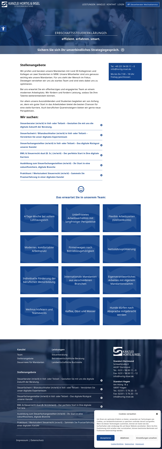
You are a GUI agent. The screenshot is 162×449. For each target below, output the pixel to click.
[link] (3, 28)
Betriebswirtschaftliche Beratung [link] (68, 358)
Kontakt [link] (111, 4)
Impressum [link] (139, 444)
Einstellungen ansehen (146, 438)
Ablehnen (124, 438)
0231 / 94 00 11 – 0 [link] (127, 370)
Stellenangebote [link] (25, 358)
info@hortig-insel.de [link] (121, 69)
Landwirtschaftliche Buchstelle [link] (67, 362)
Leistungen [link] (88, 4)
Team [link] (20, 354)
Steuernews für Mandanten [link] (30, 362)
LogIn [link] (121, 4)
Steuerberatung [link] (59, 354)
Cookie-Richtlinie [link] (117, 444)
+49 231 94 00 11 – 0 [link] (125, 66)
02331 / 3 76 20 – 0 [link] (127, 390)
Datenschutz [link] (129, 444)
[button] (157, 414)
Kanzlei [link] (101, 4)
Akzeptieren (105, 438)
